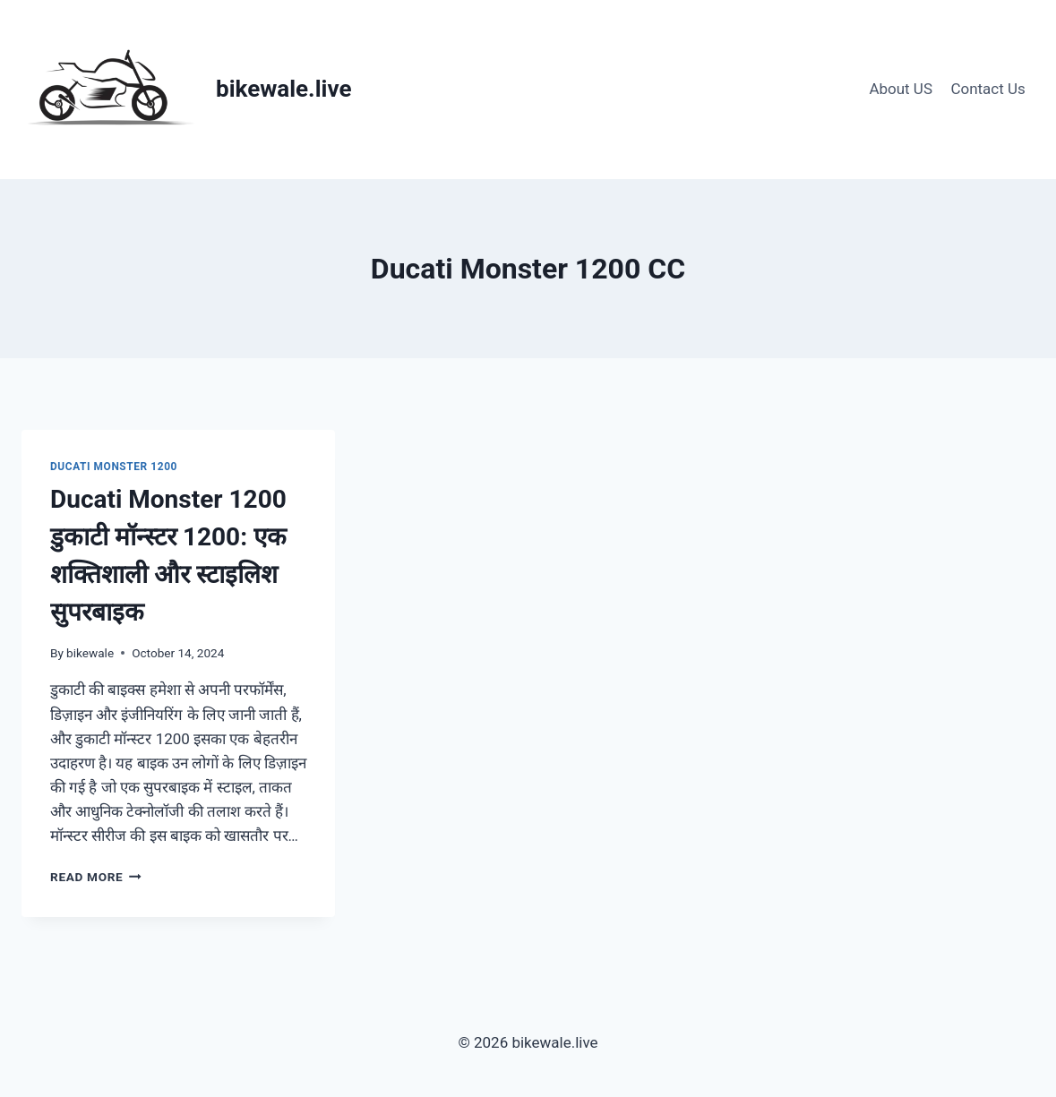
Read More (96, 877)
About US (900, 89)
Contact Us (987, 89)
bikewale (90, 653)
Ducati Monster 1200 (113, 466)
